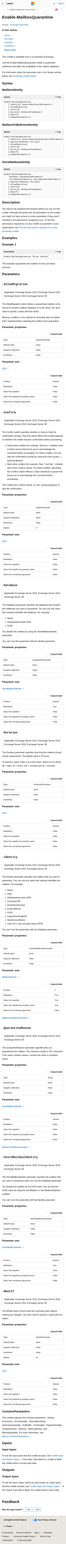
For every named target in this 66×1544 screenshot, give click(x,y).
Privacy (5, 1536)
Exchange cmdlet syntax (24, 76)
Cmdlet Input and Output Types (44, 1486)
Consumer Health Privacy (24, 1536)
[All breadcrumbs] (4, 9)
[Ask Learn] (56, 9)
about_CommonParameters (15, 1436)
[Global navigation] (2, 3)
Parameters (10, 46)
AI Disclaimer (7, 1533)
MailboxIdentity (10, 977)
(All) (5, 368)
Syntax (8, 35)
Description (9, 39)
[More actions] (61, 9)
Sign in (61, 3)
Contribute (47, 1533)
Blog (36, 1533)
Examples (9, 42)
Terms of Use (45, 1536)
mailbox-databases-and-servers (22, 10)
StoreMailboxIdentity (13, 689)
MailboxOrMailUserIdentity (16, 1018)
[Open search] (54, 3)
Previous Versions (23, 1533)
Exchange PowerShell (19, 25)
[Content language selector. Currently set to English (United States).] (15, 1520)
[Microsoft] (33, 3)
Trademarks (7, 1540)
